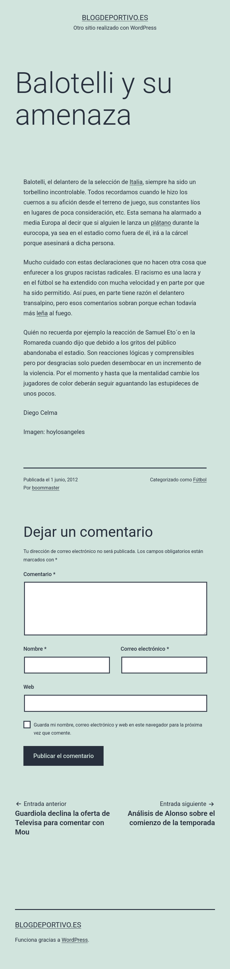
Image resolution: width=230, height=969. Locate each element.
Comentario (39, 574)
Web (28, 687)
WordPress (75, 940)
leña (42, 313)
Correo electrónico (145, 649)
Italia (135, 182)
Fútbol (200, 480)
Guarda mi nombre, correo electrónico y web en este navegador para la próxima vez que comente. (118, 729)
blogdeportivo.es (115, 17)
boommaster (45, 488)
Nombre (35, 649)
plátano (161, 222)
